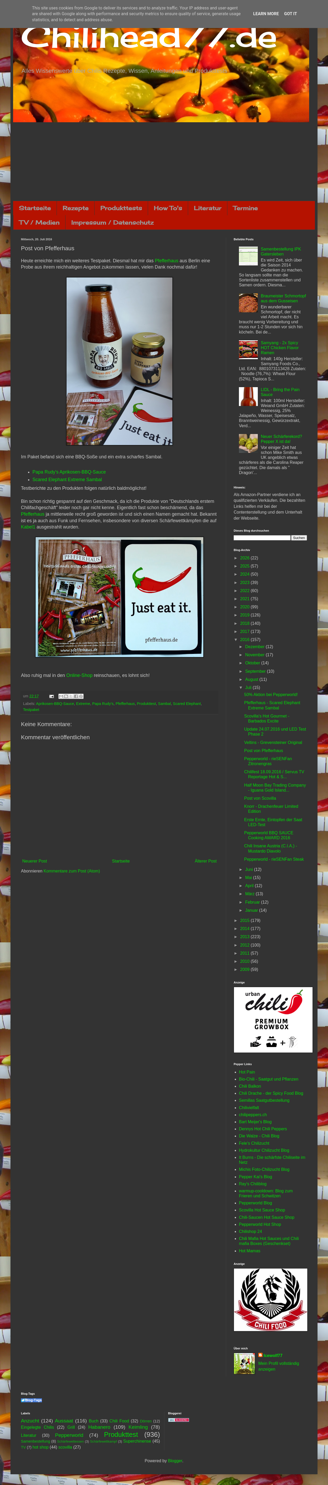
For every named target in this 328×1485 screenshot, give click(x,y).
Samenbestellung (35, 1441)
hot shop (40, 1447)
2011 (245, 953)
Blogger (175, 1461)
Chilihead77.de (149, 35)
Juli (249, 687)
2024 (245, 574)
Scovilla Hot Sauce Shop (262, 1210)
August (252, 679)
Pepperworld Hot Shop (260, 1224)
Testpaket (31, 710)
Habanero (99, 1427)
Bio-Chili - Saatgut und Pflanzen (268, 1079)
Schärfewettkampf (103, 1441)
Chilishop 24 (250, 1231)
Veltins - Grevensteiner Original (273, 742)
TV (23, 1447)
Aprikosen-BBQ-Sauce (55, 704)
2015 (245, 920)
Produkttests (121, 208)
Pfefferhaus (166, 260)
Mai (249, 877)
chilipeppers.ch (253, 1115)
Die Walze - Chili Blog (259, 1136)
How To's (168, 208)
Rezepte (76, 208)
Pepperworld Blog (255, 1203)
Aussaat (64, 1420)
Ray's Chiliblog (252, 1184)
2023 (245, 582)
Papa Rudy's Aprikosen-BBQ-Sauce (69, 472)
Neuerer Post (34, 861)
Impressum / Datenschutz (112, 222)
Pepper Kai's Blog (255, 1177)
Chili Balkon (250, 1086)
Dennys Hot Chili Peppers (263, 1129)
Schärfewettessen (70, 1441)
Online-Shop (79, 675)
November (255, 655)
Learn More (266, 13)
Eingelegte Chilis (37, 1427)
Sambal (164, 704)
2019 (245, 615)
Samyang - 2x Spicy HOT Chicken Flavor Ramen (280, 348)
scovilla (65, 1447)
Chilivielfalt (249, 1107)
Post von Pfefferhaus (263, 750)
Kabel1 (28, 527)
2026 (245, 558)
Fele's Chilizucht (254, 1143)
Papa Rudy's (102, 704)
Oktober (253, 663)
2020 (245, 607)
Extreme (83, 704)
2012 (245, 945)
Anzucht (30, 1420)
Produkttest (146, 704)
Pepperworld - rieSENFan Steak (274, 859)
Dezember (255, 646)
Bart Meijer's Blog (255, 1122)
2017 (245, 631)
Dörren (145, 1421)
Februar (253, 902)
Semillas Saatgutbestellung (264, 1100)
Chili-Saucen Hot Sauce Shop (266, 1217)
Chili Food (119, 1421)
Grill (71, 1427)
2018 (245, 623)
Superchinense (137, 1441)
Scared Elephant (187, 704)
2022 (245, 590)
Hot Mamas (249, 1251)
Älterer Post (206, 861)
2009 (245, 969)
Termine (245, 208)
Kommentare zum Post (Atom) (71, 871)
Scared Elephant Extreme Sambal (67, 479)
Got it (290, 13)
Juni (249, 869)
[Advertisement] (164, 161)
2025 (245, 566)
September (256, 671)
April (250, 885)
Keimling (138, 1427)
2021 (245, 599)
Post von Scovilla (260, 798)
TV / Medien (39, 222)
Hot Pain (247, 1072)
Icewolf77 (273, 1355)
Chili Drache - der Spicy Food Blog (271, 1093)
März (250, 894)
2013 (245, 937)
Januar (252, 910)
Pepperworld (69, 1435)
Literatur (207, 208)
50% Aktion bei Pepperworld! (271, 694)
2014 (245, 928)
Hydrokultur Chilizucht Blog (264, 1150)
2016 (245, 639)
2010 (245, 961)
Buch (93, 1421)
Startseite (35, 208)
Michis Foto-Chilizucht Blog (264, 1169)
